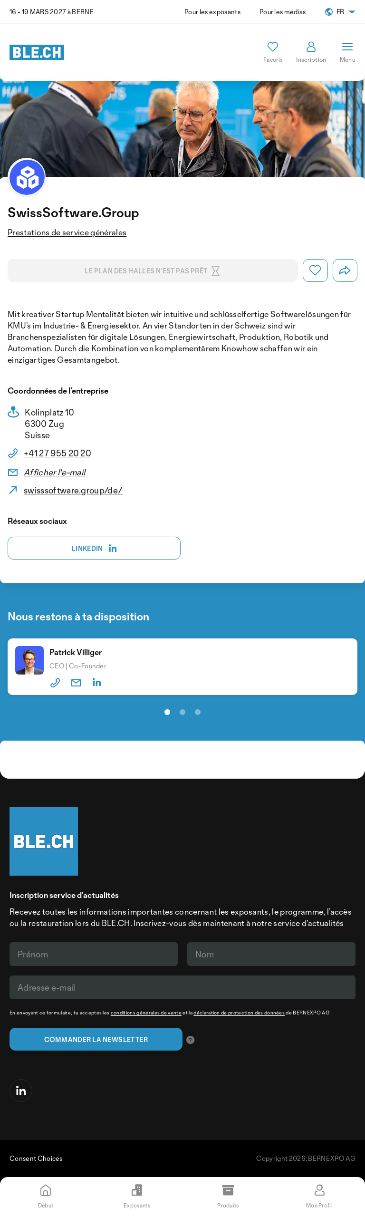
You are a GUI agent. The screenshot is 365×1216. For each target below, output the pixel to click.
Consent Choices (36, 1158)
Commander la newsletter (96, 1039)
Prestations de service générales (67, 232)
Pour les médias (282, 12)
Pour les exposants (212, 12)
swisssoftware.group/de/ (73, 490)
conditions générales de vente (146, 1012)
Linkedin (94, 548)
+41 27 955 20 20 (57, 453)
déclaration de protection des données (239, 1012)
